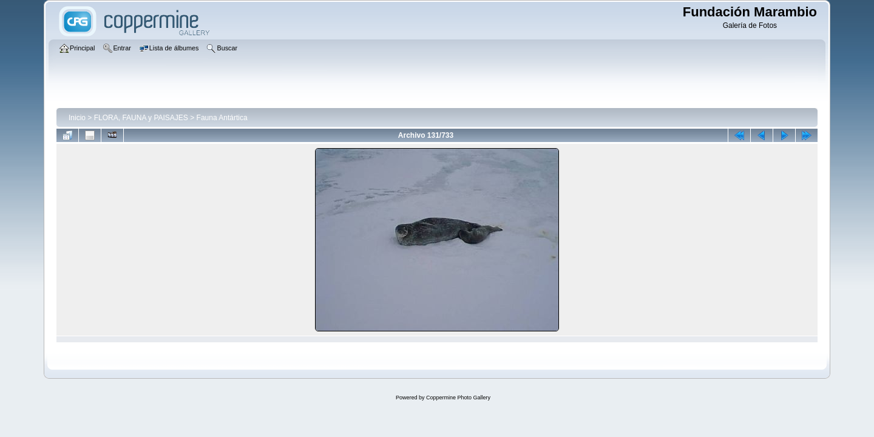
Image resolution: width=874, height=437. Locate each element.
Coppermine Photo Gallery (458, 398)
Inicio (77, 117)
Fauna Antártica (222, 117)
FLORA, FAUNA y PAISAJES (141, 117)
